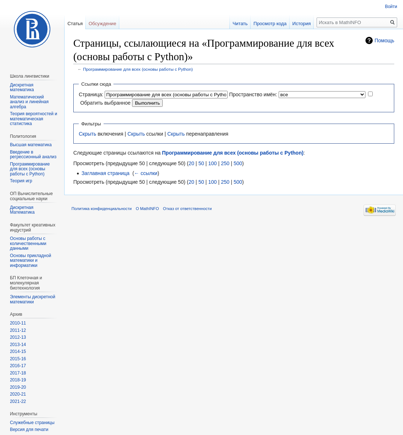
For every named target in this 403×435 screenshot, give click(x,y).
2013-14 (18, 344)
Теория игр (21, 180)
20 (191, 163)
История (301, 23)
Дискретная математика (22, 87)
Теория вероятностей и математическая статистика (33, 118)
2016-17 (18, 365)
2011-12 (18, 330)
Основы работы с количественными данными (28, 243)
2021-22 (18, 401)
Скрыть (87, 134)
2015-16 (18, 358)
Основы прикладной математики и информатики (30, 260)
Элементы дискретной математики (32, 299)
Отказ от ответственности (187, 208)
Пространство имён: (253, 94)
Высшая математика (31, 144)
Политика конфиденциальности (101, 208)
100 (212, 163)
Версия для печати (29, 429)
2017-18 (18, 373)
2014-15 (18, 351)
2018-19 (18, 379)
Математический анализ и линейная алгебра (29, 101)
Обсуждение (102, 23)
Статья (75, 23)
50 (201, 163)
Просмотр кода (270, 23)
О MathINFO (147, 208)
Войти (391, 6)
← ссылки (146, 173)
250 (225, 163)
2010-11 (18, 323)
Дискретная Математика (22, 210)
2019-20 (18, 387)
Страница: (91, 94)
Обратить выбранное (105, 103)
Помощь (384, 40)
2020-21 (18, 394)
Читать (240, 23)
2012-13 (18, 337)
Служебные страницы (32, 422)
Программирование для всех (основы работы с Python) (138, 69)
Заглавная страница (105, 173)
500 (237, 163)
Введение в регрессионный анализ (33, 154)
